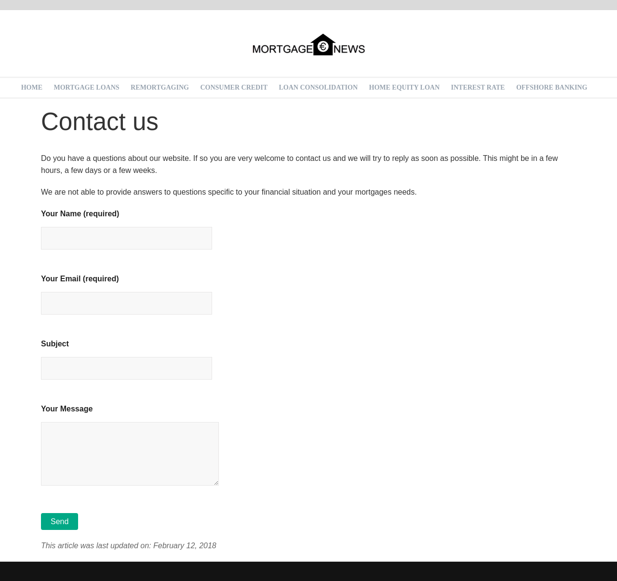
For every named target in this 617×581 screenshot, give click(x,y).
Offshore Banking (551, 87)
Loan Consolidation (318, 87)
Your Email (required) (126, 291)
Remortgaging (160, 87)
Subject (126, 356)
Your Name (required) (126, 226)
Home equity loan (404, 87)
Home (31, 87)
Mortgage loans (87, 87)
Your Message (130, 446)
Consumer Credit (234, 87)
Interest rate (478, 87)
